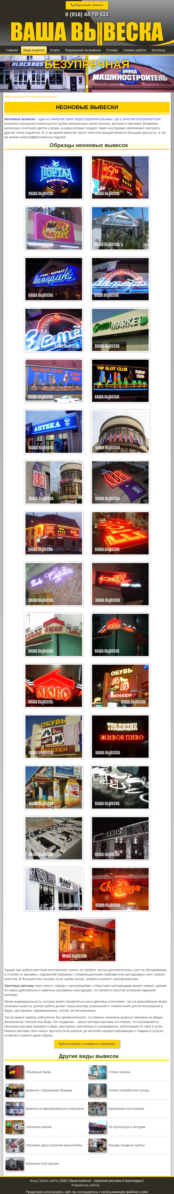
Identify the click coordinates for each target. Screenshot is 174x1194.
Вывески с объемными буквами (38, 1090)
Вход (33, 1180)
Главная (12, 50)
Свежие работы (134, 50)
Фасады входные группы (116, 1145)
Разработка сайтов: (86, 1185)
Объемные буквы (28, 1072)
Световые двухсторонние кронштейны (43, 1145)
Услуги (55, 50)
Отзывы (112, 50)
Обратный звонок (88, 5)
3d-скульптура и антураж (116, 1126)
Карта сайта (48, 1180)
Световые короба (28, 1126)
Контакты (158, 50)
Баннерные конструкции (116, 1108)
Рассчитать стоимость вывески (88, 1043)
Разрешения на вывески (83, 50)
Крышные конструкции (32, 1163)
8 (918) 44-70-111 (87, 14)
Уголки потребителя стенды (118, 1090)
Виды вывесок (33, 50)
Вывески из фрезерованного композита (44, 1108)
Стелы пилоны (109, 1072)
